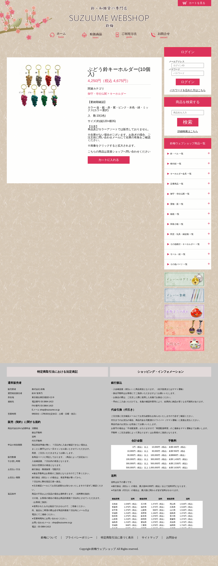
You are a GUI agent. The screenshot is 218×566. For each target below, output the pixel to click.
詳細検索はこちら (187, 131)
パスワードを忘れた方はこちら (188, 90)
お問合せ (172, 548)
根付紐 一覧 (176, 163)
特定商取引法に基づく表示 (117, 548)
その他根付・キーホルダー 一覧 (185, 241)
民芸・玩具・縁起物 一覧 (182, 231)
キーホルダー (118, 93)
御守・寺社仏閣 (97, 93)
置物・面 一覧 (177, 202)
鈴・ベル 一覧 (177, 153)
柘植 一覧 (175, 212)
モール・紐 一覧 (178, 250)
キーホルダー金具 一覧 (181, 173)
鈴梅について (50, 548)
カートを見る (197, 3)
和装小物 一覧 (177, 221)
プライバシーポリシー (79, 548)
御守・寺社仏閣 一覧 (180, 192)
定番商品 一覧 (177, 182)
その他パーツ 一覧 (179, 260)
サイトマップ (150, 548)
